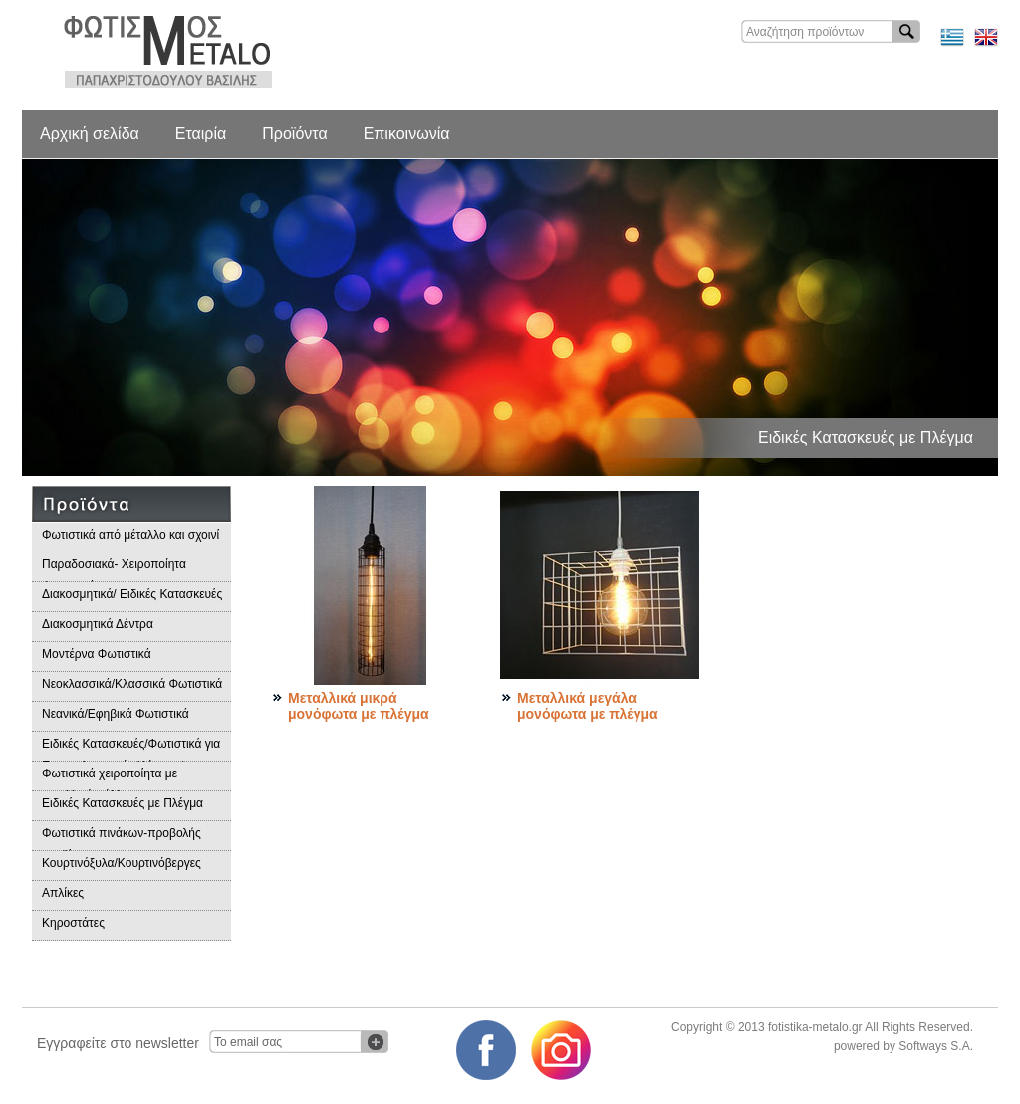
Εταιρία (200, 133)
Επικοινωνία (407, 133)
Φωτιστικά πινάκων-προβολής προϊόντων (121, 838)
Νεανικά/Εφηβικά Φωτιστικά (115, 714)
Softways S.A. (935, 1046)
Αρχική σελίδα (89, 133)
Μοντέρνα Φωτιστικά (96, 654)
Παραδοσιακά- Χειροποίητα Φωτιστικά (114, 569)
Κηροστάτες (73, 923)
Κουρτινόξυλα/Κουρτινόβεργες (121, 863)
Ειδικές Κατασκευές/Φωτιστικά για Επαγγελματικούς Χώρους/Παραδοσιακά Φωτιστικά (131, 749)
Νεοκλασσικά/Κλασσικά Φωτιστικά (132, 684)
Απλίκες (63, 893)
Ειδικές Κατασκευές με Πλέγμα (122, 803)
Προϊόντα (294, 133)
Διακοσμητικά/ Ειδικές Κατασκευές (132, 594)
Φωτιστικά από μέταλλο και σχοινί (130, 535)
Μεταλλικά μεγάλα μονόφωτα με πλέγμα (587, 706)
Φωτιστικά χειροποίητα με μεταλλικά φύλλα (109, 779)
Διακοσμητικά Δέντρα (97, 624)
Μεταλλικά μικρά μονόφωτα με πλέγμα (358, 706)
